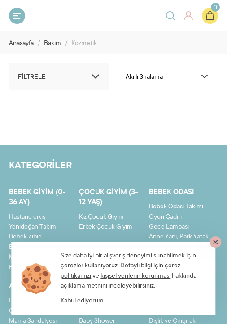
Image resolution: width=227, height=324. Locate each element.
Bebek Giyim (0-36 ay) (37, 198)
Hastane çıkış (27, 217)
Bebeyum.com (65, 15)
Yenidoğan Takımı (33, 227)
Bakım (52, 43)
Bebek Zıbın (25, 237)
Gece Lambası (169, 227)
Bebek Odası (171, 193)
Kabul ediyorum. (83, 301)
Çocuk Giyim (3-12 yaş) (108, 198)
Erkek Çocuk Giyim (105, 227)
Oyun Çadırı (165, 217)
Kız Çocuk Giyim (101, 217)
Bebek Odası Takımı (176, 207)
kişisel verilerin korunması (135, 276)
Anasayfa (21, 43)
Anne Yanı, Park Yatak (179, 237)
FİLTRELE (60, 76)
